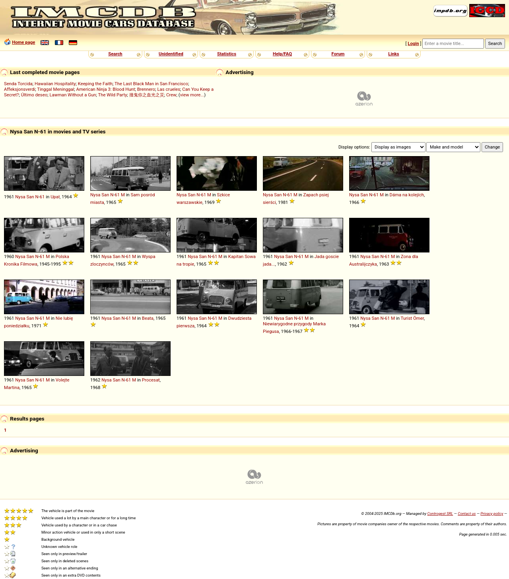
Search (115, 54)
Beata (147, 318)
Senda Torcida (18, 83)
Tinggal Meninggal (55, 89)
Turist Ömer (412, 318)
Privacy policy (491, 513)
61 (42, 197)
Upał (55, 197)
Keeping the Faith (95, 83)
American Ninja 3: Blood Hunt (105, 89)
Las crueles (169, 89)
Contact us (467, 513)
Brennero (146, 89)
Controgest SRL (440, 513)
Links (393, 54)
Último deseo (34, 95)
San (30, 197)
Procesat (151, 380)
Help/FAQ (282, 54)
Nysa (20, 197)
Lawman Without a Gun (72, 95)
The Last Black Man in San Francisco (151, 83)
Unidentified (171, 54)
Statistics (226, 54)
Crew (171, 95)
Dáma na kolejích (407, 195)
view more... (192, 95)
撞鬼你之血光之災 (146, 95)
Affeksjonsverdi (19, 89)
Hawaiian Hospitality (55, 83)
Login (413, 43)
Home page (23, 42)
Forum (338, 54)
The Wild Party (112, 95)
